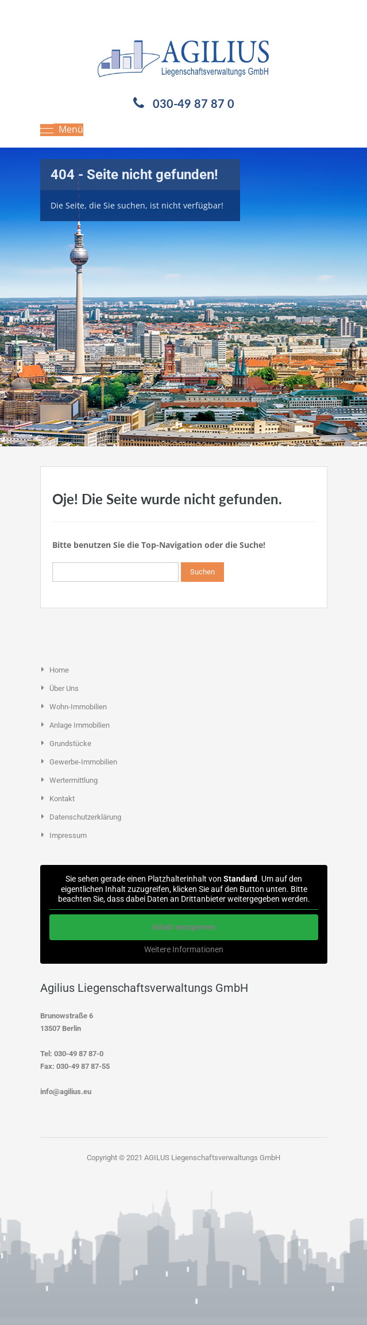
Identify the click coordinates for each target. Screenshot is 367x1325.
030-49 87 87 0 (193, 103)
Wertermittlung (73, 780)
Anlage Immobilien (79, 725)
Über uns (64, 688)
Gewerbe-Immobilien (83, 762)
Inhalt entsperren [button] (183, 926)
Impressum (68, 835)
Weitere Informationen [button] (183, 948)
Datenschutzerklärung (85, 817)
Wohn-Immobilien (78, 706)
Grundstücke (70, 743)
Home (59, 670)
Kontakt (62, 798)
